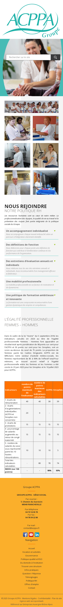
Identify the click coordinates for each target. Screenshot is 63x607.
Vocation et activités (31, 552)
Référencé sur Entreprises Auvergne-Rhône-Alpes (31, 604)
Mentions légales (29, 598)
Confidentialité (44, 598)
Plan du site (57, 598)
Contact (31, 588)
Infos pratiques (31, 570)
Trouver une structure (31, 566)
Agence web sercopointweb (31, 601)
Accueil (31, 548)
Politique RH (31, 580)
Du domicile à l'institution (31, 562)
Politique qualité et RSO (31, 559)
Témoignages (31, 577)
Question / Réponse (31, 573)
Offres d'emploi (32, 584)
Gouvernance (31, 555)
